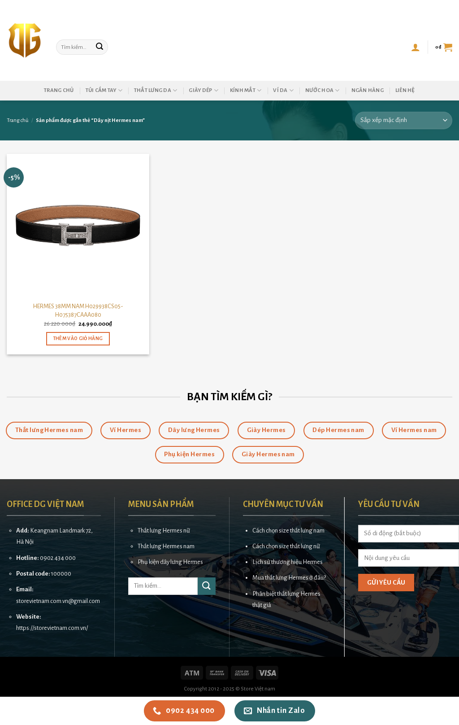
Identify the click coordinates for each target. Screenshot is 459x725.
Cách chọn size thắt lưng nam (288, 530)
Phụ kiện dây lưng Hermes (170, 562)
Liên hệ (405, 90)
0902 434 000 (58, 558)
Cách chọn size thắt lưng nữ (286, 546)
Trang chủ (59, 90)
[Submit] (100, 47)
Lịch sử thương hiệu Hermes (287, 562)
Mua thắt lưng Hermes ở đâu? (289, 577)
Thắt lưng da (156, 90)
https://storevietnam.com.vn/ (52, 628)
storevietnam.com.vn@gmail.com (58, 601)
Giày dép (203, 90)
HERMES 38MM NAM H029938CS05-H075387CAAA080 (78, 310)
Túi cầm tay (104, 90)
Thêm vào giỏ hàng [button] (78, 338)
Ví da (283, 90)
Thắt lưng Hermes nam (166, 546)
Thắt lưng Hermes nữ (164, 530)
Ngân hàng (367, 90)
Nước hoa (322, 90)
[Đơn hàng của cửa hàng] (403, 120)
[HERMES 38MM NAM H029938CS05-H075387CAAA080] (78, 225)
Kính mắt (246, 90)
